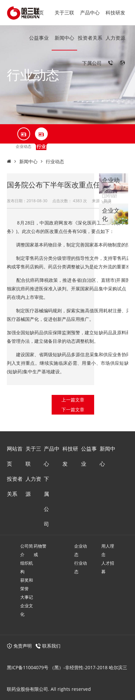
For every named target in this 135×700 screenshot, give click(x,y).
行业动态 (55, 161)
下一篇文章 (72, 409)
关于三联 (64, 12)
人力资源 (115, 37)
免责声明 (19, 646)
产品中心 (90, 12)
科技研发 (115, 12)
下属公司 (92, 63)
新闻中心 (64, 37)
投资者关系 (90, 37)
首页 (39, 12)
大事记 (26, 597)
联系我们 (51, 646)
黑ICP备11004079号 (27, 667)
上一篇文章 (72, 400)
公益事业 (39, 37)
